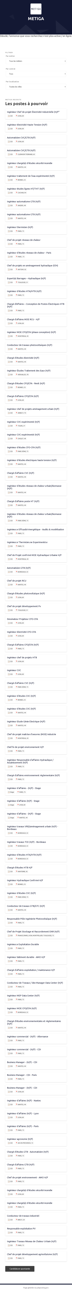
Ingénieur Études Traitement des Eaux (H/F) (29, 370)
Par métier (10, 56)
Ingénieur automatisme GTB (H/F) (24, 201)
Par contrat (10, 69)
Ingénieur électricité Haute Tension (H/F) (27, 124)
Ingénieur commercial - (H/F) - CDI (24, 1049)
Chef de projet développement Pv (24, 606)
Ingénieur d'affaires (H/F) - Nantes (24, 1100)
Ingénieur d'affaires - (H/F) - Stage (24, 788)
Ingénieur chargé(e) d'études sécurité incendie (29, 163)
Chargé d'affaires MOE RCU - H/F (23, 319)
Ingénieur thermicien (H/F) (20, 227)
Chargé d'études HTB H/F (19, 867)
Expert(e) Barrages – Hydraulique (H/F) (26, 278)
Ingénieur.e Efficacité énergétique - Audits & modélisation (35, 529)
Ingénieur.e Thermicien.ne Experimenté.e (27, 542)
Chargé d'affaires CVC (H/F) (20, 473)
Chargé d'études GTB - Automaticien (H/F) (28, 1152)
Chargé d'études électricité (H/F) (23, 358)
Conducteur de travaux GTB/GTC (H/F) (26, 906)
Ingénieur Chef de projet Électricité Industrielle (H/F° (33, 112)
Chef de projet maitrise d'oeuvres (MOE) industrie (31, 734)
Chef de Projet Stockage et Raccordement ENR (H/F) (33, 931)
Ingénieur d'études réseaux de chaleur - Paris (29, 252)
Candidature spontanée (20, 1269)
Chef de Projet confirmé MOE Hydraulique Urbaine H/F (34, 555)
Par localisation (12, 82)
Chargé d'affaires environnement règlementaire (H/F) (33, 775)
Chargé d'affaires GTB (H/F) (20, 1164)
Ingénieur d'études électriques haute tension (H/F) (32, 460)
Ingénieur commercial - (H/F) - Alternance (27, 1036)
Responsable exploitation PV (21, 1228)
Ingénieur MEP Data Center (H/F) (23, 995)
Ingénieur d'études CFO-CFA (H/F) (24, 447)
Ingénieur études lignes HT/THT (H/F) (26, 188)
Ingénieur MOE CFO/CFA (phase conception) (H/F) (31, 332)
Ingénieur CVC (14, 670)
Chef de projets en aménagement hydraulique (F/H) (32, 265)
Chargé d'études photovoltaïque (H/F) (26, 593)
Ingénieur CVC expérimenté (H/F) (23, 422)
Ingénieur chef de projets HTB (22, 657)
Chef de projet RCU (16, 580)
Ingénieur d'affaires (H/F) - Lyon (23, 1113)
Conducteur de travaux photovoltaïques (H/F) (29, 345)
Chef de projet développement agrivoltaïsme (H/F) (32, 1254)
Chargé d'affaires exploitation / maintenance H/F (31, 970)
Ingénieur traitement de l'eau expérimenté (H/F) (31, 176)
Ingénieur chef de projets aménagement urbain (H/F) (33, 409)
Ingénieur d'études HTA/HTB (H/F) (24, 291)
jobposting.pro (43, 1288)
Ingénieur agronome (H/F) (20, 1139)
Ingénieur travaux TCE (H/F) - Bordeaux (26, 842)
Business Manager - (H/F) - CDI (22, 1062)
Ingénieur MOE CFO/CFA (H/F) (22, 1008)
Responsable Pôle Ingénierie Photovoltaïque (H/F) (32, 919)
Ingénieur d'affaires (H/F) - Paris (23, 1126)
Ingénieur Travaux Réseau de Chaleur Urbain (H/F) (31, 1241)
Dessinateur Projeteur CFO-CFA (22, 619)
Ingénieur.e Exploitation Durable (23, 944)
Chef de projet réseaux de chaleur (23, 240)
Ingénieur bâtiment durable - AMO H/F (26, 957)
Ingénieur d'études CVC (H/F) (21, 696)
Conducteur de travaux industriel (23, 1216)
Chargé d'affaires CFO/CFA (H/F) (23, 396)
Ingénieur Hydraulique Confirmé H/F (25, 880)
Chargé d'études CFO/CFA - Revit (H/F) (26, 383)
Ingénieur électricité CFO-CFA (21, 632)
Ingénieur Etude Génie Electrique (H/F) (26, 721)
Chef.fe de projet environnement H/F (25, 747)
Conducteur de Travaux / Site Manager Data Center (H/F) (35, 983)
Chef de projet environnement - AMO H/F (27, 1177)
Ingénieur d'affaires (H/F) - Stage (23, 801)
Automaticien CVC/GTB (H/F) (21, 137)
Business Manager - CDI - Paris (22, 1075)
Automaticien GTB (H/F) (19, 568)
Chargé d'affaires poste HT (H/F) (23, 501)
